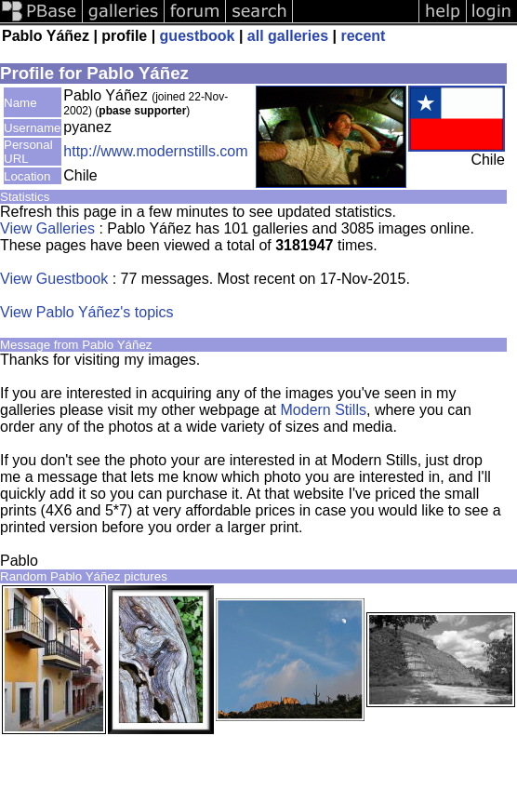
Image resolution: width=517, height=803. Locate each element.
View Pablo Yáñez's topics (87, 312)
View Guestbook (54, 279)
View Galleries (47, 228)
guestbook (197, 36)
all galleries (287, 36)
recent (362, 36)
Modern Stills (323, 410)
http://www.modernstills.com (155, 151)
